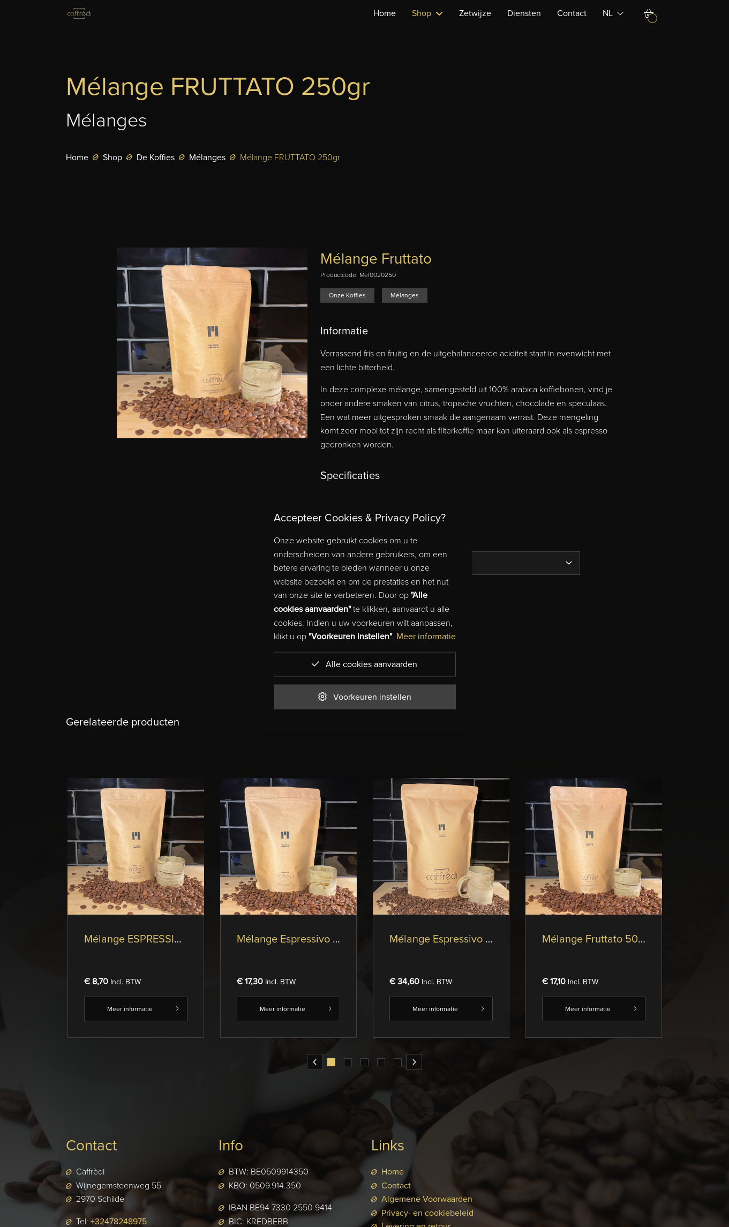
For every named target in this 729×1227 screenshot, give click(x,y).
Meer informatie (136, 1009)
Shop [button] (428, 27)
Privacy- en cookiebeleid (427, 1213)
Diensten (525, 27)
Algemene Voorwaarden (426, 1199)
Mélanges (207, 157)
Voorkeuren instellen (364, 696)
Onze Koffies (347, 295)
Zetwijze (476, 27)
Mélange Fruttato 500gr (598, 939)
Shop (112, 157)
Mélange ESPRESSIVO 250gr (152, 939)
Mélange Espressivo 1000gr (453, 939)
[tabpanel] (135, 916)
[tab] (331, 1062)
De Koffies (156, 157)
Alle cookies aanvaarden (364, 663)
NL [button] (613, 27)
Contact (572, 27)
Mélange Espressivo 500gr (299, 939)
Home (385, 27)
